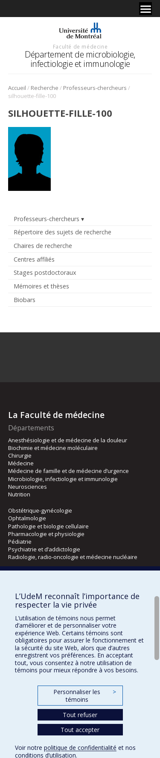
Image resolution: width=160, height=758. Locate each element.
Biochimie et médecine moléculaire (53, 448)
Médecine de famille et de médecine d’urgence (68, 471)
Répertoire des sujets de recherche (62, 232)
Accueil (17, 88)
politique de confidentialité (80, 748)
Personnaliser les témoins (84, 695)
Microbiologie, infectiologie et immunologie (63, 479)
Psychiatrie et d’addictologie (44, 549)
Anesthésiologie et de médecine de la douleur (67, 440)
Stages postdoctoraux (45, 272)
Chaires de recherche (43, 246)
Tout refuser (80, 715)
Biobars (24, 300)
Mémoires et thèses (41, 286)
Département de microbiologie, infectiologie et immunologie (80, 59)
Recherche (44, 88)
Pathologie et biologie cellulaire (48, 526)
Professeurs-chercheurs (95, 88)
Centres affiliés (34, 259)
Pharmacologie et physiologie (46, 534)
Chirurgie (20, 455)
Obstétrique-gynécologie (40, 510)
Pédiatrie (20, 541)
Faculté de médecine (80, 46)
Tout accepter (80, 730)
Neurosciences (27, 486)
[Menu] (145, 8)
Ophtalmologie (27, 518)
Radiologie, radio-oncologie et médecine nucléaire (72, 557)
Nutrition (19, 494)
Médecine (21, 463)
